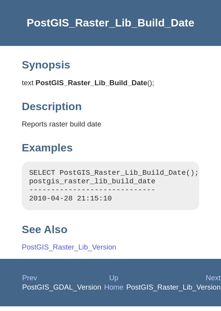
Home (113, 292)
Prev (29, 282)
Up (113, 282)
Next (213, 282)
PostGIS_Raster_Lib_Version (69, 252)
